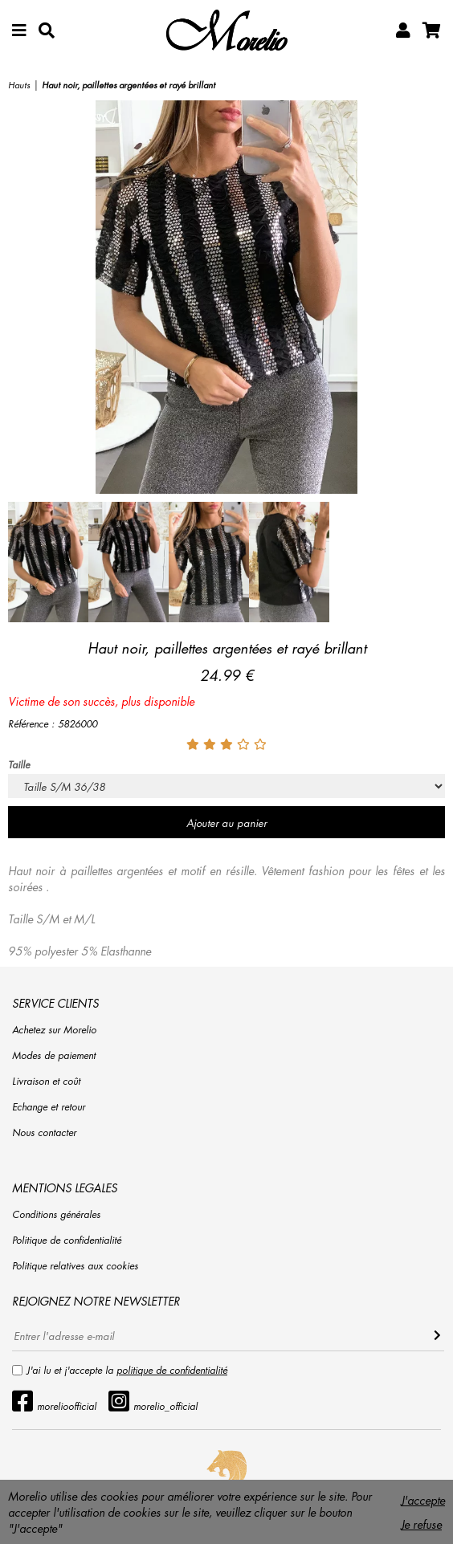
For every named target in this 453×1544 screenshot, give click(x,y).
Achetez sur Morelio (54, 1030)
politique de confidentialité (171, 1370)
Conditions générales (56, 1214)
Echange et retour (48, 1107)
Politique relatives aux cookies (75, 1266)
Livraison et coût (46, 1081)
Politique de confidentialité (66, 1240)
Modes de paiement (54, 1055)
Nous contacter (44, 1132)
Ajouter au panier (226, 822)
